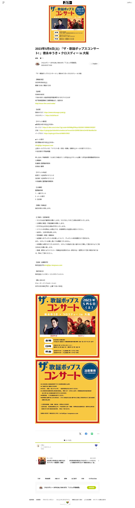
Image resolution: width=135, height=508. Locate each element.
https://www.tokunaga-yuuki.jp (54, 112)
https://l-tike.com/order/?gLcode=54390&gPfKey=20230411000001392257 (69, 127)
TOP (39, 478)
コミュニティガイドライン (63, 499)
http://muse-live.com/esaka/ (45, 103)
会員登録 (91, 487)
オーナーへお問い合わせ (99, 499)
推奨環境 (31, 499)
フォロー (94, 64)
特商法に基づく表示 (77, 499)
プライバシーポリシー (48, 499)
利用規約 (38, 499)
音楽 (82, 478)
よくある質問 (87, 499)
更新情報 (47, 478)
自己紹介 (74, 478)
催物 (36, 58)
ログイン (129, 2)
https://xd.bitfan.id (52, 115)
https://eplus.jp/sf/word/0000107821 (57, 133)
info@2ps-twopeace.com (44, 145)
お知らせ (57, 478)
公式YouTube (93, 478)
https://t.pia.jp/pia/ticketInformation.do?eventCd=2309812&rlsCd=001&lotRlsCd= (68, 130)
